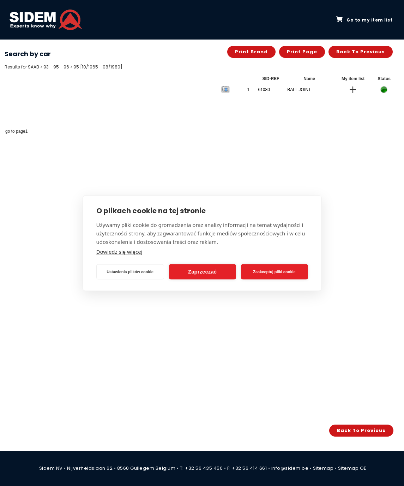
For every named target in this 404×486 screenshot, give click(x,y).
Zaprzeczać (202, 272)
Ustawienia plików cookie (130, 272)
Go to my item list (364, 20)
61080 (264, 89)
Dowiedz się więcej (119, 251)
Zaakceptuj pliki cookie (274, 272)
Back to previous (360, 51)
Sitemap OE (352, 468)
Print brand (251, 51)
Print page (302, 51)
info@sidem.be (290, 468)
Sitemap (323, 468)
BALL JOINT (299, 89)
